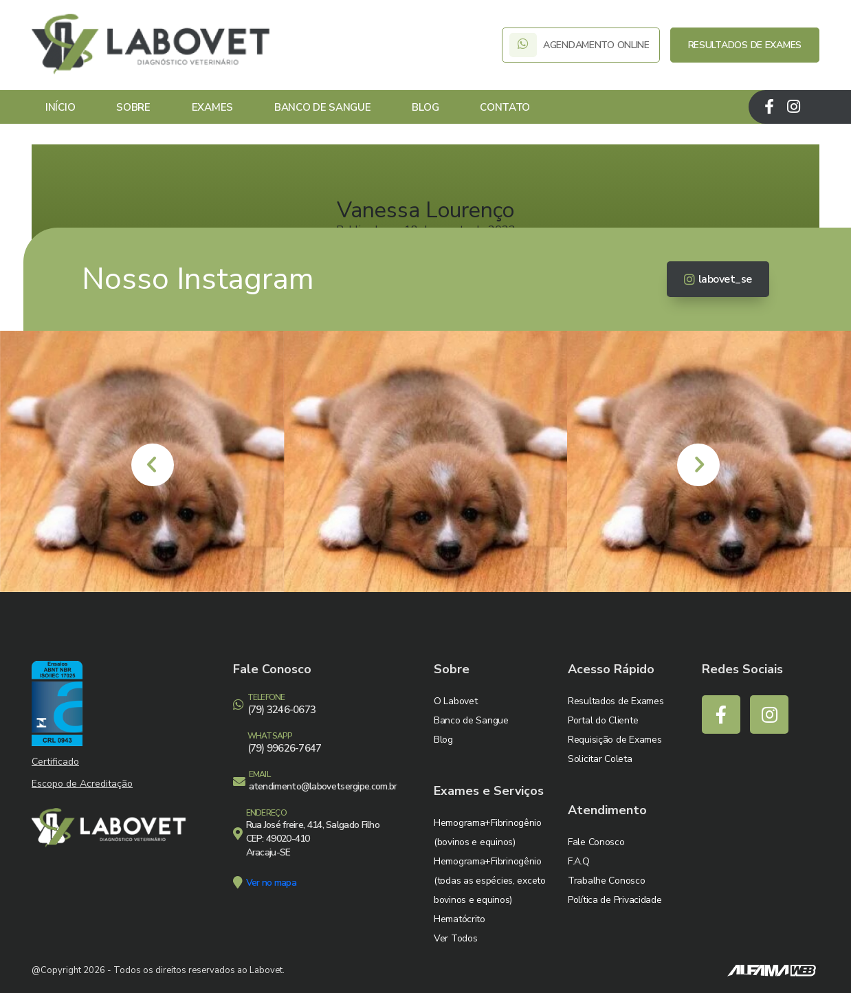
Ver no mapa (271, 882)
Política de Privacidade (615, 899)
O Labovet (455, 701)
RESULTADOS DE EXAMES (745, 45)
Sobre (133, 107)
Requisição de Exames (614, 739)
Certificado (55, 761)
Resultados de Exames (615, 701)
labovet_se (718, 279)
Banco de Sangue (322, 107)
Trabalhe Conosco (606, 880)
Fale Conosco (596, 842)
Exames (212, 107)
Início (60, 107)
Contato (505, 107)
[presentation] (152, 465)
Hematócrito (459, 919)
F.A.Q (579, 861)
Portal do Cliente (603, 720)
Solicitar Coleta (600, 758)
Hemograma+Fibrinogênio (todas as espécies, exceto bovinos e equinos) (490, 880)
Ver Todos (455, 938)
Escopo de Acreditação (82, 783)
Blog (425, 107)
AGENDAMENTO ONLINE (580, 45)
